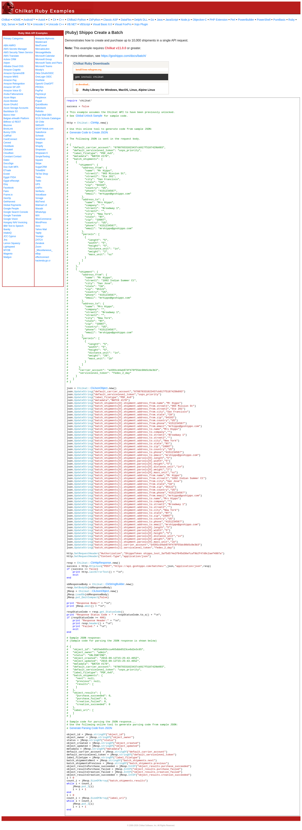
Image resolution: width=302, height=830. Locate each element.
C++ (61, 19)
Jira (5, 239)
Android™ (29, 19)
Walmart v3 (41, 205)
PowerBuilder (246, 19)
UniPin (38, 187)
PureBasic (279, 19)
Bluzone (7, 125)
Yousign (39, 236)
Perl (232, 19)
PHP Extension (219, 19)
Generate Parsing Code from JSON (91, 728)
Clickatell (8, 149)
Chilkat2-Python (76, 19)
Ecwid (6, 174)
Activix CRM (9, 59)
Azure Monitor (10, 101)
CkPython (95, 19)
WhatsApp (40, 212)
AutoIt (41, 19)
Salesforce (40, 132)
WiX (37, 215)
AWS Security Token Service (18, 52)
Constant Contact (12, 156)
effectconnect (42, 257)
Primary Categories (13, 38)
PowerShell (264, 19)
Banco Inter (9, 115)
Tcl (28, 24)
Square (39, 160)
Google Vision (10, 219)
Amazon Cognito (12, 69)
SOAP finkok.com (44, 128)
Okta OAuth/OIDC (44, 73)
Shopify (39, 146)
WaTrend (40, 201)
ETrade (7, 170)
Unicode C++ (56, 24)
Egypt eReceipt (11, 180)
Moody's (39, 69)
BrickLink (8, 128)
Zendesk (39, 243)
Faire (6, 191)
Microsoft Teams (43, 66)
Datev (6, 160)
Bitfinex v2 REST (12, 121)
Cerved (7, 142)
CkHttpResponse (101, 562)
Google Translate (12, 215)
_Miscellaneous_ (44, 250)
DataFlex (126, 19)
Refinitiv (39, 111)
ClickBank (8, 146)
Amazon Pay (10, 80)
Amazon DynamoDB (13, 73)
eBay (38, 253)
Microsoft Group (43, 59)
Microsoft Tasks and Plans (48, 62)
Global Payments (12, 205)
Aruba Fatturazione (13, 94)
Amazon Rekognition (14, 83)
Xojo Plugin (141, 24)
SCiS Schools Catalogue (48, 118)
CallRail (7, 135)
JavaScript (171, 19)
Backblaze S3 (10, 111)
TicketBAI (40, 170)
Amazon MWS (10, 76)
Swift (21, 24)
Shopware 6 (41, 153)
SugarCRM (41, 167)
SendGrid (40, 139)
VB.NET (72, 24)
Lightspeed (9, 246)
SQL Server (9, 24)
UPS (37, 184)
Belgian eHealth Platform (16, 118)
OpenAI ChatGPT (44, 83)
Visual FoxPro (123, 24)
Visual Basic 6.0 (102, 24)
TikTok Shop (41, 174)
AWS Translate (11, 56)
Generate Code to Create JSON (89, 132)
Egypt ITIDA (9, 177)
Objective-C (200, 19)
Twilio (38, 180)
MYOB (6, 250)
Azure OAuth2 (10, 104)
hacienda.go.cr (43, 260)
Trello (38, 177)
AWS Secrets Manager (15, 49)
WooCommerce (43, 219)
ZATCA (39, 239)
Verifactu (39, 191)
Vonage (39, 198)
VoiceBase (40, 194)
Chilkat (6, 19)
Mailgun (7, 257)
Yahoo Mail (41, 229)
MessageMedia (43, 52)
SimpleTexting (42, 156)
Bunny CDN (9, 132)
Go (152, 19)
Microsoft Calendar (45, 56)
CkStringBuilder (115, 584)
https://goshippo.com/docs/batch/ (123, 55)
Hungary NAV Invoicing (15, 222)
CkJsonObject (99, 388)
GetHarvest (9, 201)
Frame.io (8, 194)
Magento (8, 253)
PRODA (39, 87)
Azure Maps (9, 97)
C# (54, 19)
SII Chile (39, 121)
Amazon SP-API (11, 87)
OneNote (40, 80)
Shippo (39, 142)
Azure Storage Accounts (15, 108)
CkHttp (95, 122)
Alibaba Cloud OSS (13, 66)
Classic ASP (110, 19)
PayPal (39, 90)
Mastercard (41, 42)
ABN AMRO (9, 45)
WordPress (41, 222)
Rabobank (40, 108)
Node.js (185, 19)
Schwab (39, 135)
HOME (17, 19)
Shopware (40, 149)
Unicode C (39, 24)
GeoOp (7, 198)
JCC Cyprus (9, 236)
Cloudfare (8, 153)
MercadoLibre (42, 49)
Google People (11, 208)
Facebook (8, 187)
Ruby (291, 19)
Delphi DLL (141, 19)
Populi (38, 101)
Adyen (6, 62)
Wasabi (39, 208)
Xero (37, 226)
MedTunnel (41, 45)
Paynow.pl (40, 94)
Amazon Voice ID (12, 90)
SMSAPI (39, 125)
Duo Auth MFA (10, 167)
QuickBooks (41, 104)
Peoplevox (40, 97)
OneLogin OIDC (43, 76)
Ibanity (6, 229)
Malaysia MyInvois (44, 38)
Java (160, 19)
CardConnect (10, 139)
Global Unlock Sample (89, 115)
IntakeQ (7, 232)
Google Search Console (15, 212)
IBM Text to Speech (13, 226)
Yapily (38, 232)
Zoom (38, 246)
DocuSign (8, 163)
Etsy (5, 184)
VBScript (85, 24)
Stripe (38, 163)
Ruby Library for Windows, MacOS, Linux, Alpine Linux (119, 89)
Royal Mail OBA (43, 115)
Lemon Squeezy (11, 243)
